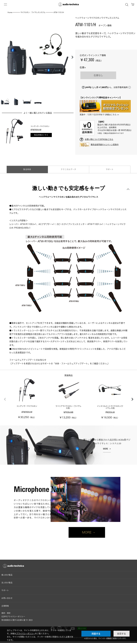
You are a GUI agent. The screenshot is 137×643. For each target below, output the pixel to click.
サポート (110, 169)
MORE (105, 449)
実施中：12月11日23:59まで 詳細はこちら (98, 114)
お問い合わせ (7, 598)
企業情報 (5, 606)
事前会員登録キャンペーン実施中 (105, 144)
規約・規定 (6, 613)
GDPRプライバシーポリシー (13, 617)
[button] (71, 57)
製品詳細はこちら (41, 135)
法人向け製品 (7, 583)
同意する (96, 633)
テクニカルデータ (68, 169)
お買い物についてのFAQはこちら (99, 139)
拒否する (121, 633)
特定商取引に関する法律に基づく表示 (17, 620)
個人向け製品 (7, 575)
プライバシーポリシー (25, 633)
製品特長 (27, 169)
